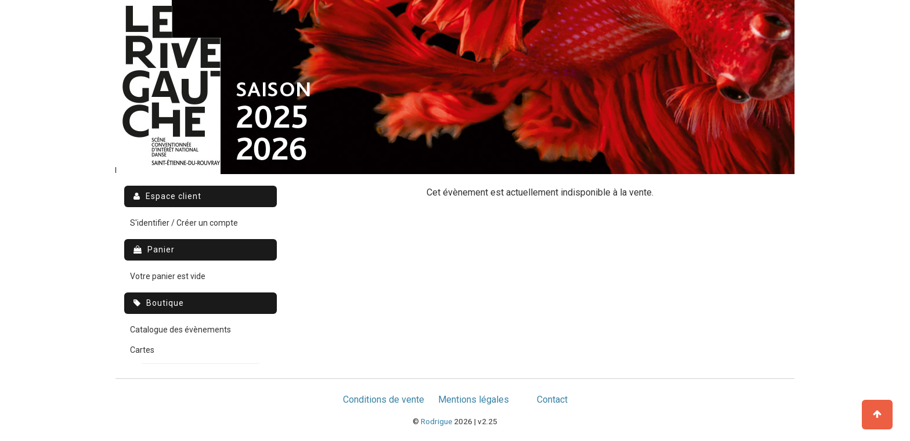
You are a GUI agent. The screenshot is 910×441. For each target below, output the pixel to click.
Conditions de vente (383, 399)
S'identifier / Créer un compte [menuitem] (184, 222)
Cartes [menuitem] (142, 350)
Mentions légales (473, 399)
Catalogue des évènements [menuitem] (180, 329)
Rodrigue (436, 421)
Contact (552, 399)
